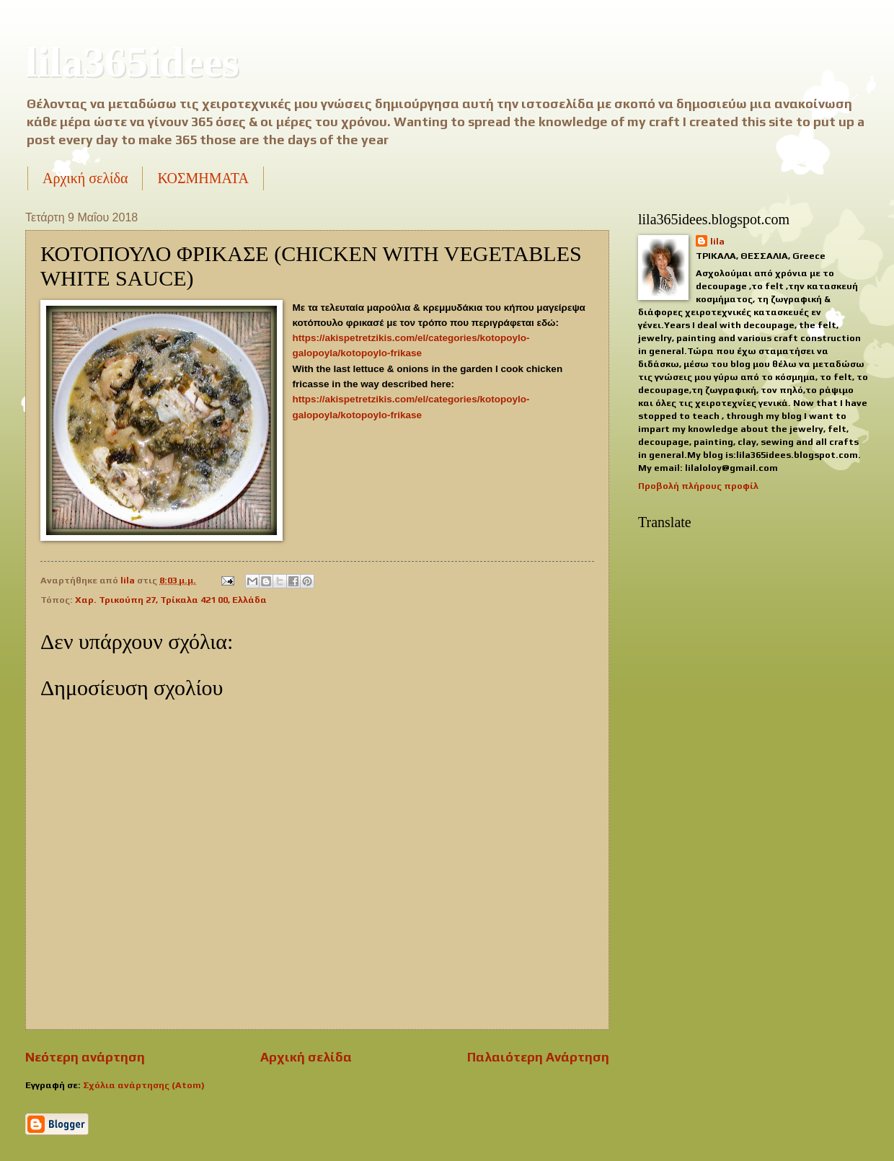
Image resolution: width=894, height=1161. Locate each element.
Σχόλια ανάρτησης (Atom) (144, 1085)
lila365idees (132, 62)
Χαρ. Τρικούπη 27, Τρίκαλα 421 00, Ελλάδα (171, 599)
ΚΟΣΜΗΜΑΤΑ (202, 178)
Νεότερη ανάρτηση (85, 1056)
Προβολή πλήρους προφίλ (698, 485)
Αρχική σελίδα (85, 178)
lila (717, 241)
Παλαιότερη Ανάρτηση (538, 1056)
